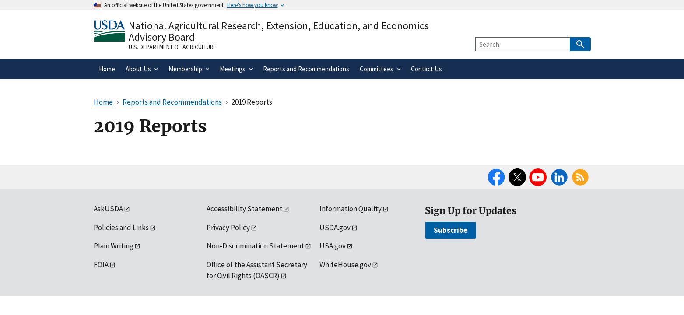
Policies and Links (121, 227)
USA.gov (332, 246)
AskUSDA (108, 209)
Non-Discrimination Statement (255, 246)
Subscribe (450, 230)
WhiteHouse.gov (345, 265)
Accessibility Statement (244, 209)
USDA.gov (335, 227)
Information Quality (350, 209)
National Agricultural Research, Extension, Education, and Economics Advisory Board (279, 31)
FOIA (101, 265)
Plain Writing (113, 246)
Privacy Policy (228, 227)
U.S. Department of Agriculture (173, 47)
